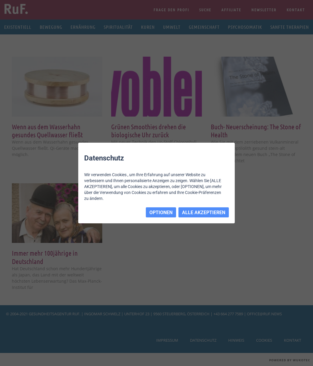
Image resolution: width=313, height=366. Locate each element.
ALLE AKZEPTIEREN (203, 212)
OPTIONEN (161, 212)
